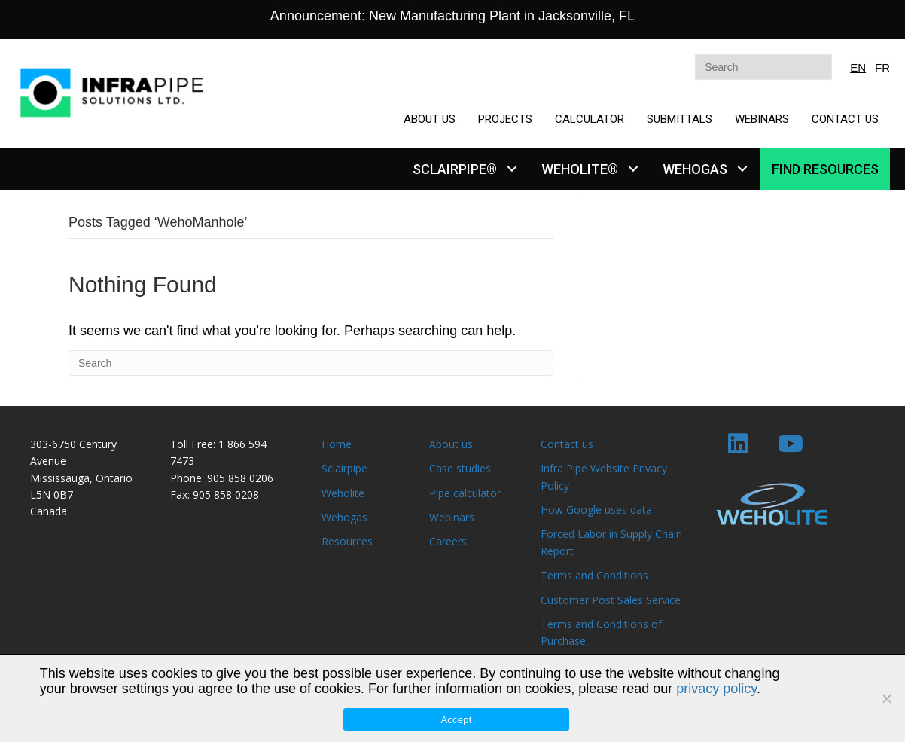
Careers (448, 541)
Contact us (567, 444)
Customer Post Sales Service (611, 600)
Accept (455, 719)
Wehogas (344, 517)
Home (336, 444)
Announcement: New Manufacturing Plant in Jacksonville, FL (452, 15)
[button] (512, 169)
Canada (48, 511)
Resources (347, 541)
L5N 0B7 (51, 494)
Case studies (460, 468)
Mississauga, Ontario (81, 478)
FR (882, 67)
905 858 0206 (240, 478)
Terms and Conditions (594, 575)
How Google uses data (596, 509)
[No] (886, 698)
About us (451, 444)
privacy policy (716, 688)
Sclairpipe (344, 468)
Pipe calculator (465, 493)
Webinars (451, 517)
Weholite (342, 493)
